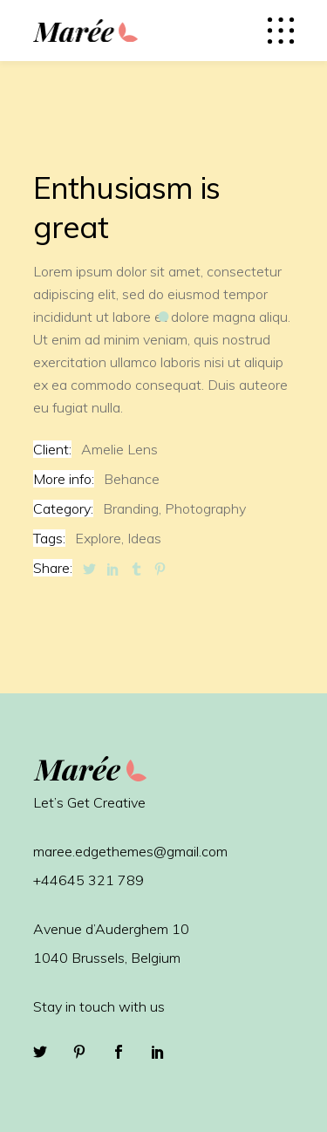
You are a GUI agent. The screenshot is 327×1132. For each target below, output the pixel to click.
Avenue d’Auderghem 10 (111, 929)
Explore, (99, 538)
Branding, (132, 508)
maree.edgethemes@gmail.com (130, 851)
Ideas (144, 538)
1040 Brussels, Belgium (107, 957)
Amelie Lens (119, 449)
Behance (132, 479)
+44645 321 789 (88, 880)
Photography (205, 508)
